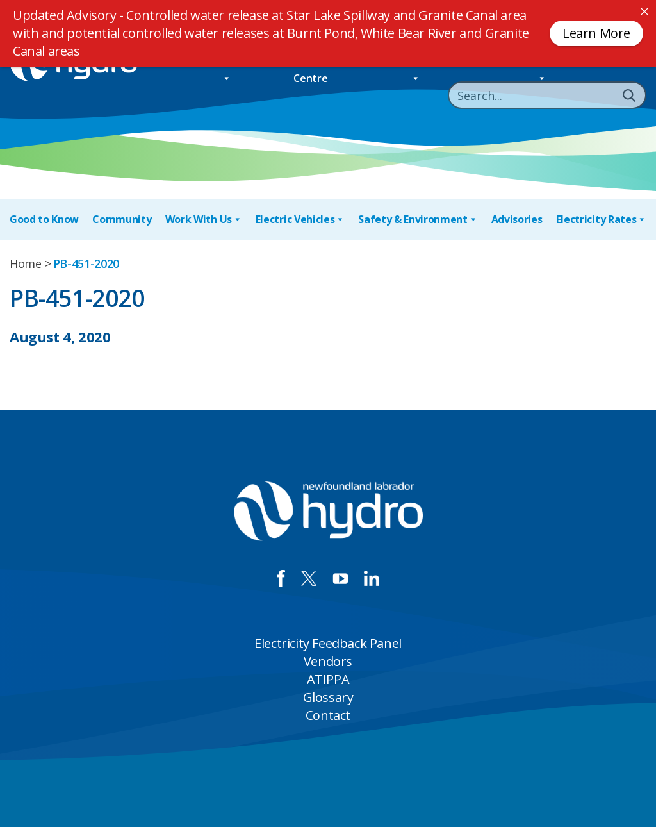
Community (121, 219)
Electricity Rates (601, 219)
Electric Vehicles (300, 219)
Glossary (328, 697)
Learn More (596, 33)
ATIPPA (328, 679)
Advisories (517, 219)
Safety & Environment (417, 219)
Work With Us (203, 219)
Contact (328, 715)
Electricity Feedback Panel (328, 643)
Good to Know (44, 219)
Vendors (328, 661)
